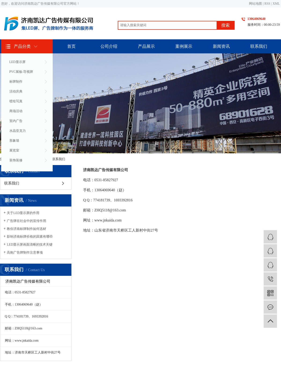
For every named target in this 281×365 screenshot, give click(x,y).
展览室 (14, 150)
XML (276, 3)
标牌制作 (15, 81)
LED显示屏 (17, 62)
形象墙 (14, 140)
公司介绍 (108, 46)
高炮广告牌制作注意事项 (25, 252)
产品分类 (22, 46)
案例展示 (183, 46)
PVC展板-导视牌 (21, 72)
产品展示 (146, 46)
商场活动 (15, 111)
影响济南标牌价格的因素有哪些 (30, 236)
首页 (71, 46)
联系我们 (258, 46)
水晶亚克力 (17, 131)
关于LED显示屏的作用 (23, 213)
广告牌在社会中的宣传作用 (26, 221)
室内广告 (15, 121)
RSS (267, 3)
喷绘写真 (15, 101)
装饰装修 (15, 160)
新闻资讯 (221, 46)
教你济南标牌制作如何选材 (26, 229)
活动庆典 (15, 91)
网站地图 (255, 3)
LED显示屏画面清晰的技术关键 (29, 244)
